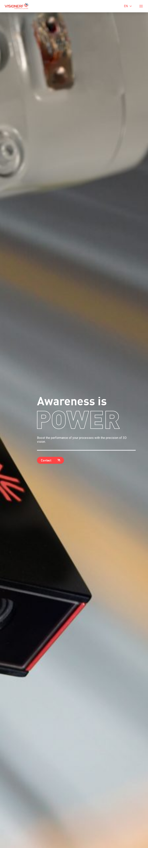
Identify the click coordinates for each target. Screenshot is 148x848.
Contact (50, 460)
